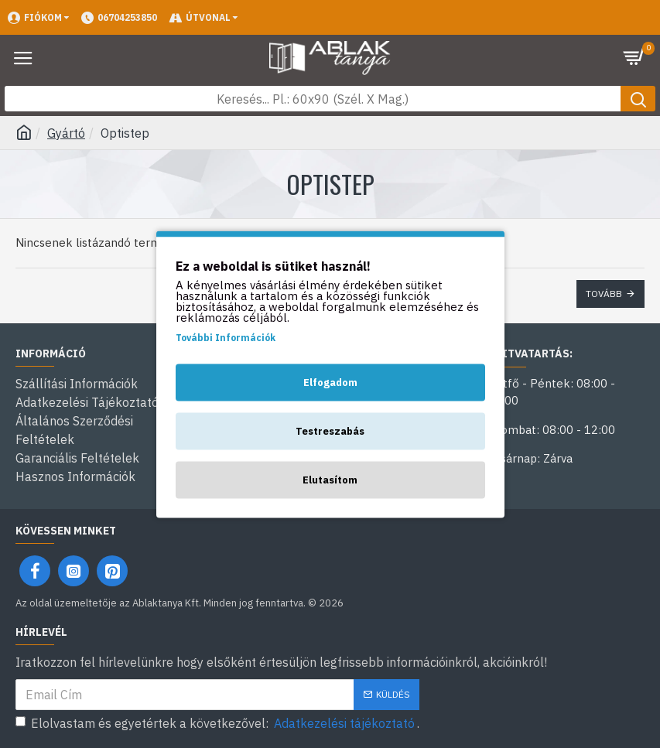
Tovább (604, 293)
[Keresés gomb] (638, 98)
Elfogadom (330, 381)
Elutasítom (330, 479)
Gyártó (66, 133)
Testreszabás (330, 430)
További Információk (225, 337)
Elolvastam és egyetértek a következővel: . (217, 723)
